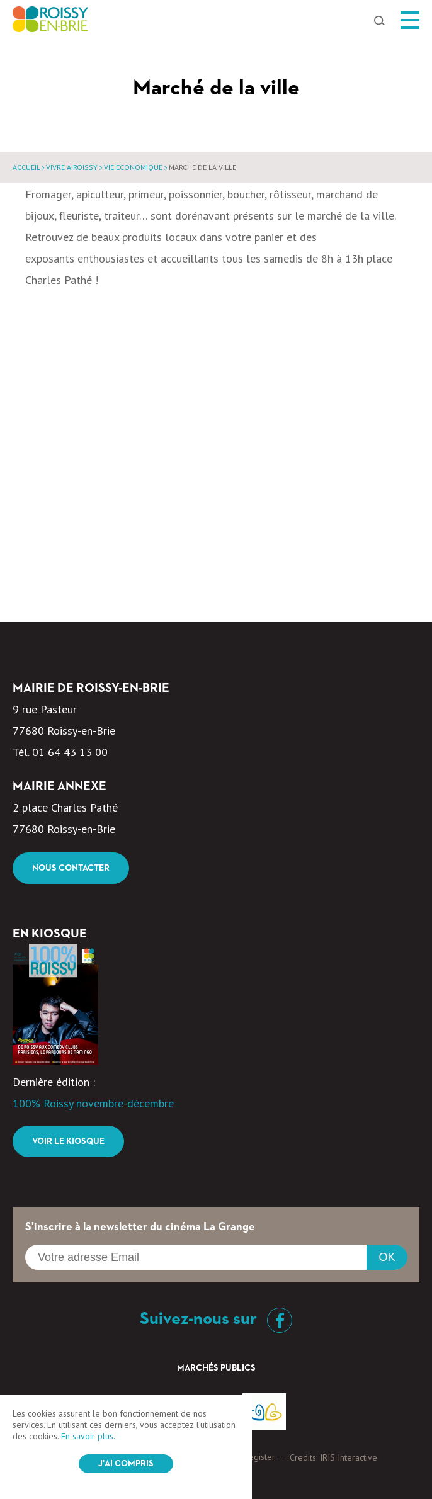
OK (386, 1257)
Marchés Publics (216, 1368)
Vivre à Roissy (72, 167)
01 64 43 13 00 (70, 752)
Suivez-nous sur (216, 1319)
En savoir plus (87, 1436)
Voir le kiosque (68, 1141)
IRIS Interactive (348, 1457)
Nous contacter (71, 868)
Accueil (26, 167)
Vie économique (133, 167)
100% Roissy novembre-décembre (93, 1103)
